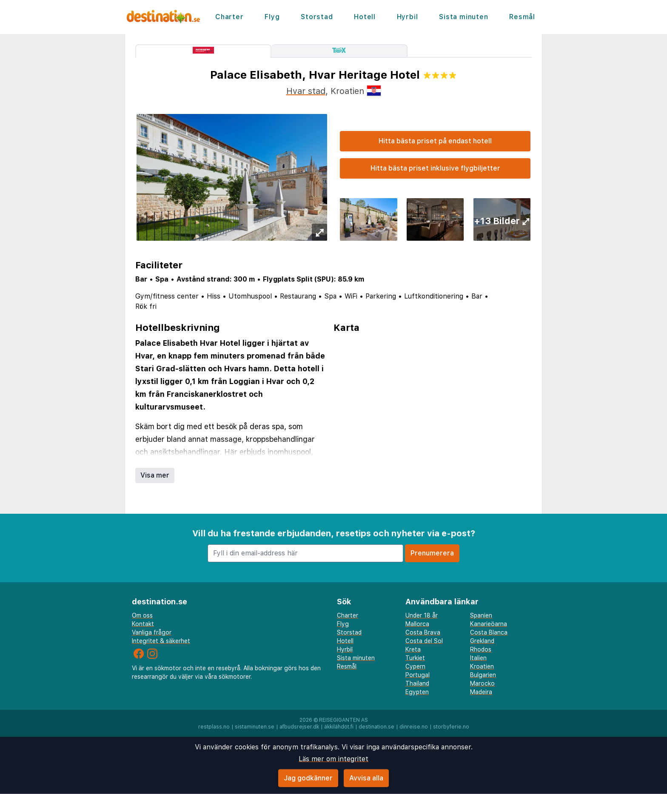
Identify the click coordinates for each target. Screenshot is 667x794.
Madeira (481, 692)
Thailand (417, 683)
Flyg (272, 17)
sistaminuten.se (254, 727)
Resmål (522, 17)
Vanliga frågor (151, 632)
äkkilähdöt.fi (338, 727)
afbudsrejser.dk (299, 727)
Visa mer (154, 475)
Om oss (142, 615)
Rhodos (480, 649)
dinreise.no (413, 727)
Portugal (417, 675)
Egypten (417, 692)
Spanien (481, 615)
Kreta (413, 649)
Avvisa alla (366, 778)
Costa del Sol (424, 640)
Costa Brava (422, 632)
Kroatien (482, 666)
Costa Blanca (488, 632)
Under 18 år (421, 615)
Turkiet (415, 658)
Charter (229, 17)
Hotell (365, 17)
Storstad (317, 17)
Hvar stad (305, 91)
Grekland (482, 640)
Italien (478, 658)
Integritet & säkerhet (161, 640)
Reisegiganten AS (343, 720)
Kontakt (143, 623)
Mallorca (417, 623)
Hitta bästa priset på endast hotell (435, 141)
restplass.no (214, 727)
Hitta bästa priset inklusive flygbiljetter (435, 168)
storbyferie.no (451, 727)
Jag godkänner (308, 778)
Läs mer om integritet (333, 759)
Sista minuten (463, 17)
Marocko (482, 683)
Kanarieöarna (488, 623)
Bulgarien (483, 675)
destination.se (376, 727)
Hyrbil (407, 17)
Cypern (415, 666)
